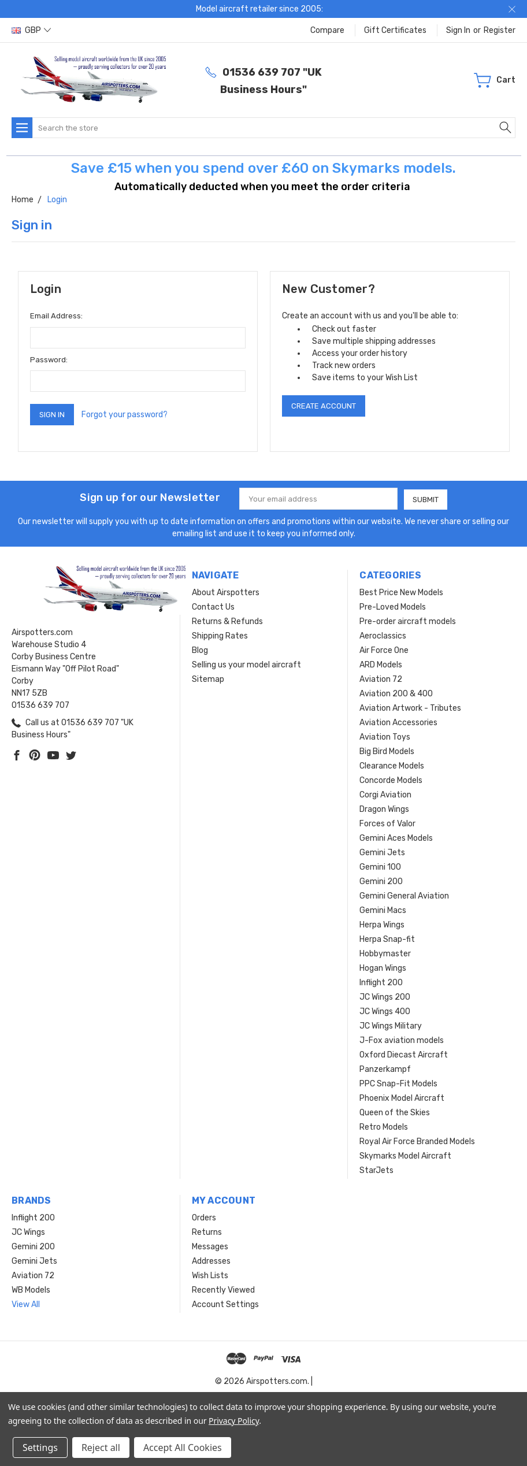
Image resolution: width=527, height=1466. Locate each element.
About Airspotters (225, 592)
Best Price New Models (401, 592)
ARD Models (380, 664)
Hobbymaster (385, 953)
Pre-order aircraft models (407, 621)
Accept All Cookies (182, 1447)
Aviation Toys (384, 736)
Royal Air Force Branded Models (417, 1141)
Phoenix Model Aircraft (401, 1098)
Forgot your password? (124, 415)
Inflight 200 (381, 982)
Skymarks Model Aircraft (405, 1155)
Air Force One (384, 650)
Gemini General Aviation (404, 895)
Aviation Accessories (398, 722)
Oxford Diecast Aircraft (403, 1054)
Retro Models (383, 1126)
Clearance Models (391, 765)
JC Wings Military (390, 1025)
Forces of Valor (387, 823)
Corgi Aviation (385, 794)
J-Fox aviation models (401, 1040)
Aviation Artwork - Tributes (410, 707)
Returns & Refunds (227, 621)
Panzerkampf (385, 1069)
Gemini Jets (382, 852)
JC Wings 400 (384, 1011)
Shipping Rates (220, 635)
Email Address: (56, 315)
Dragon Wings (384, 809)
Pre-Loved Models (392, 606)
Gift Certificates (395, 30)
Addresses (211, 1260)
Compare (327, 30)
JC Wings (28, 1232)
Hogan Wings (382, 968)
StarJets (376, 1170)
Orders (204, 1217)
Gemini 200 (381, 881)
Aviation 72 (380, 679)
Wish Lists (210, 1275)
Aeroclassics (382, 635)
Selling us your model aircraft (246, 664)
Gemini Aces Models (396, 838)
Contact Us (213, 606)
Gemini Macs (382, 910)
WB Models (31, 1289)
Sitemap (208, 679)
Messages (210, 1246)
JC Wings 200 (384, 996)
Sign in (458, 30)
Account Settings (225, 1304)
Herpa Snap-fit (387, 939)
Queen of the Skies (394, 1112)
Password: (49, 359)
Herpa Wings (381, 924)
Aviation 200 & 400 (396, 693)
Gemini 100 (380, 866)
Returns (207, 1232)
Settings (40, 1447)
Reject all (100, 1447)
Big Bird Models (386, 751)
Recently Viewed (223, 1289)
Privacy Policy (234, 1420)
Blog (200, 650)
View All (26, 1304)
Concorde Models (390, 780)
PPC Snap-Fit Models (398, 1083)
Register (499, 30)
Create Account (323, 406)
